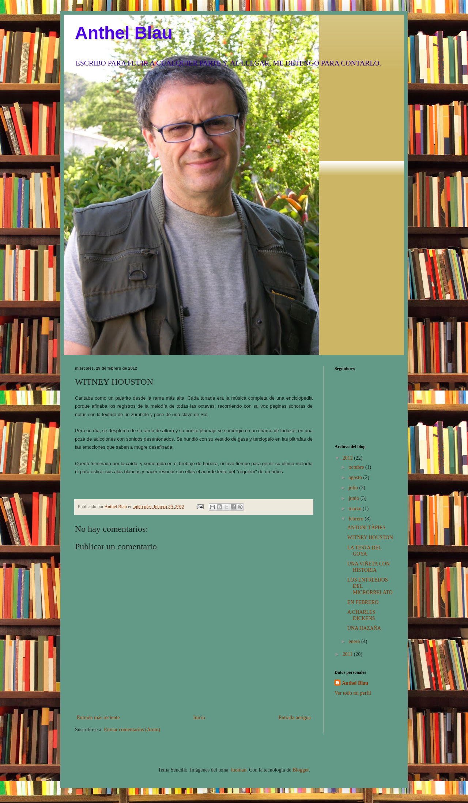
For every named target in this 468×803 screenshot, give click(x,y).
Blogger (300, 770)
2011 (348, 654)
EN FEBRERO (362, 602)
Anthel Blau (124, 32)
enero (354, 641)
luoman (238, 770)
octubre (356, 467)
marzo (355, 508)
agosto (355, 477)
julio (353, 487)
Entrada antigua (295, 717)
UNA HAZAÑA (364, 628)
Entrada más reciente (98, 717)
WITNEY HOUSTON (370, 537)
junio (354, 498)
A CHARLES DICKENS (361, 615)
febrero (356, 519)
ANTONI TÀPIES (366, 527)
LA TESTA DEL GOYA (364, 551)
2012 (348, 458)
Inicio (199, 717)
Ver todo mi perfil (353, 693)
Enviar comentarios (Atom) (132, 729)
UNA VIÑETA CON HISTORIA (368, 567)
